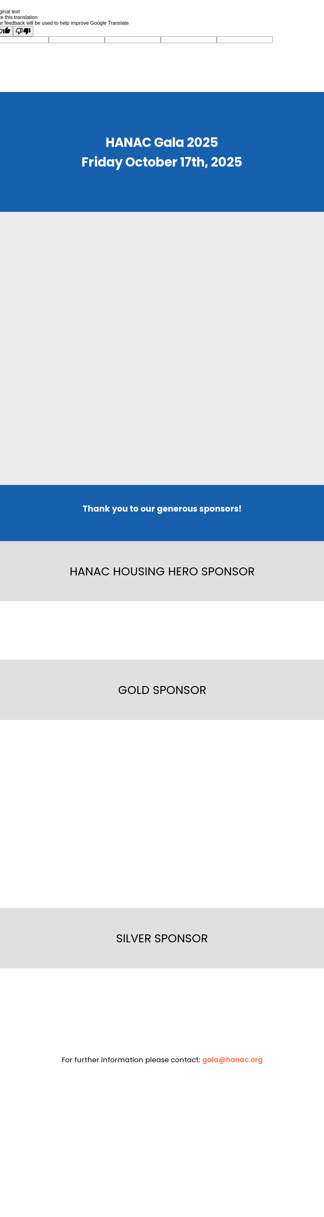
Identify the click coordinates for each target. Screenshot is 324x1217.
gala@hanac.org (232, 1060)
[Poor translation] (23, 31)
